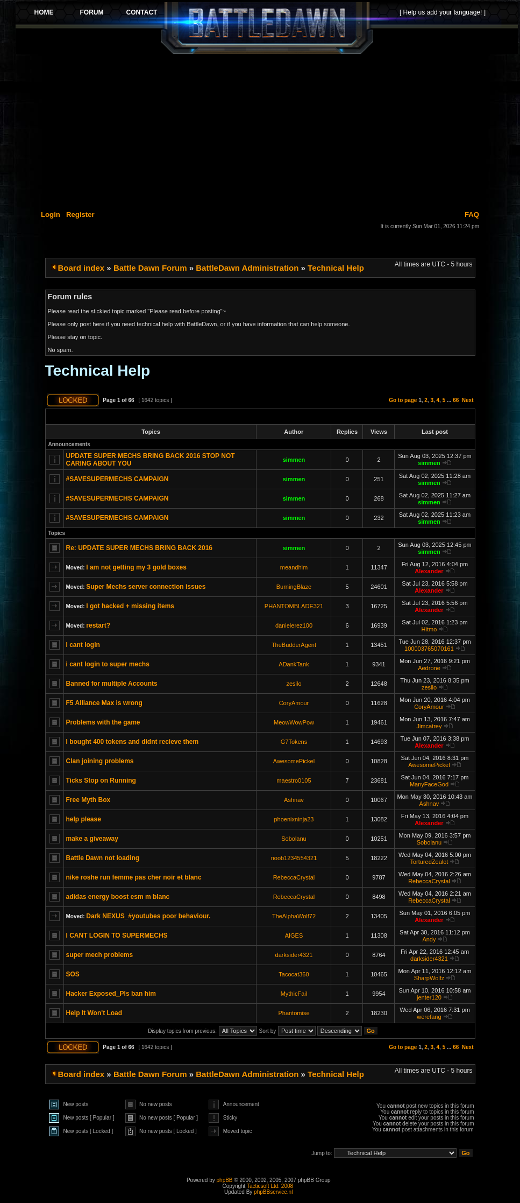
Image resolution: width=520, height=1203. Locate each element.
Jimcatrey (428, 726)
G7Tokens (294, 741)
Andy (429, 939)
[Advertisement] (266, 130)
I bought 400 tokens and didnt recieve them (132, 741)
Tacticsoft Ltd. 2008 (270, 1186)
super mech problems (99, 955)
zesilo (293, 683)
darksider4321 (294, 955)
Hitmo (429, 629)
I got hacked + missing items (130, 606)
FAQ (472, 214)
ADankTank (294, 664)
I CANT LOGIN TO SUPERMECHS (117, 935)
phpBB (225, 1180)
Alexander (429, 571)
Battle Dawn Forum (150, 267)
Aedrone (429, 668)
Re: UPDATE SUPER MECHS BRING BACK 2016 (139, 548)
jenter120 (429, 997)
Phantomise (293, 1013)
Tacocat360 (294, 974)
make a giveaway (92, 838)
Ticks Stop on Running (101, 780)
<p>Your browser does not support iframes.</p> (267, 28)
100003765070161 (429, 648)
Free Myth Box (88, 800)
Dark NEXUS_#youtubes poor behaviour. (148, 916)
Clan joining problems (100, 761)
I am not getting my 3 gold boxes (136, 567)
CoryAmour (294, 703)
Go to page (403, 400)
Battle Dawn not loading (103, 858)
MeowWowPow (294, 722)
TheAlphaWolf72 (294, 916)
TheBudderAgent (294, 645)
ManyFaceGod (429, 784)
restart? (98, 625)
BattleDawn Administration (247, 267)
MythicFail (294, 993)
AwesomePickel (294, 761)
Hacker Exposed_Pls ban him (111, 993)
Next (468, 400)
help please (83, 819)
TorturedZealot (429, 862)
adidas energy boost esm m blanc (118, 897)
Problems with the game (103, 722)
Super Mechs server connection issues (145, 586)
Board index (81, 267)
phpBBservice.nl (273, 1192)
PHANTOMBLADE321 (294, 606)
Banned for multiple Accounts (112, 683)
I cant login (83, 645)
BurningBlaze (293, 586)
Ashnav (294, 800)
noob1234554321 (294, 858)
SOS (73, 974)
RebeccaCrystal (294, 877)
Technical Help (336, 267)
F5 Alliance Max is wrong (104, 703)
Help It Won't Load (94, 1013)
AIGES (294, 935)
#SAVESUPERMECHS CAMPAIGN (117, 479)
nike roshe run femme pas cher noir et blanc (134, 877)
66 (456, 400)
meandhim (294, 567)
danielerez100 (293, 625)
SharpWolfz (429, 978)
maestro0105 (293, 780)
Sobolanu (294, 838)
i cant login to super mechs (107, 664)
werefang (429, 1017)
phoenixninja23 (294, 819)
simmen (294, 459)
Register (80, 214)
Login (50, 214)
